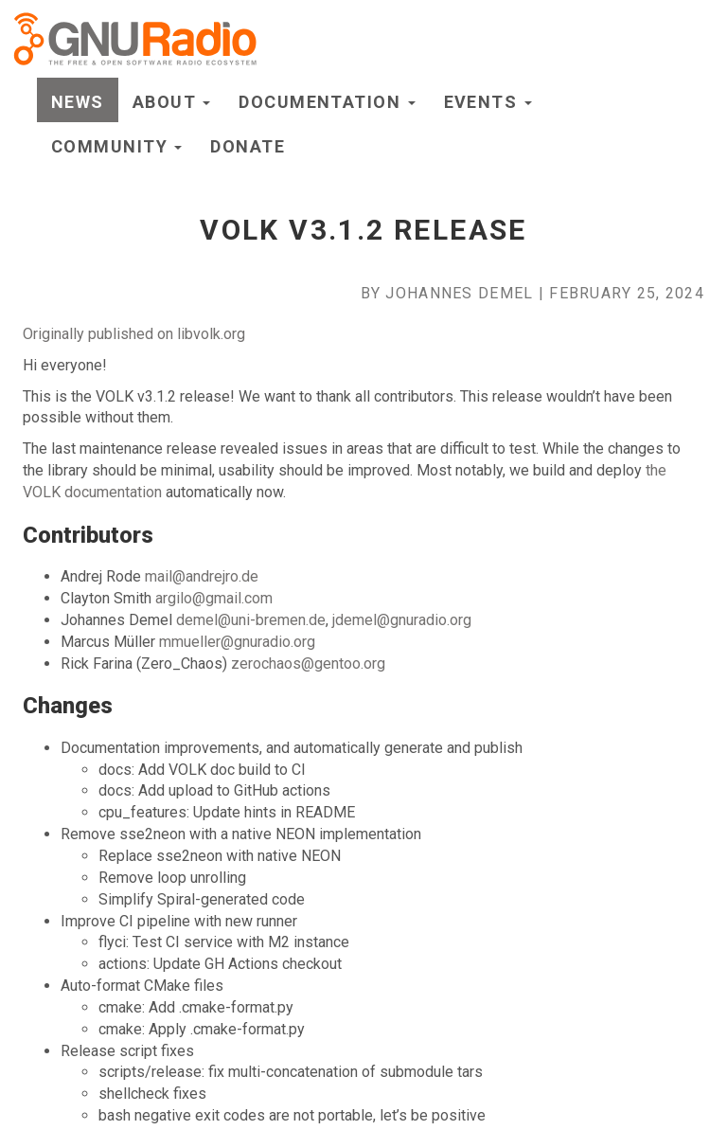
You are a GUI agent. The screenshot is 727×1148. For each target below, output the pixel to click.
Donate (247, 146)
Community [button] (116, 146)
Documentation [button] (327, 102)
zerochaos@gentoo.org (308, 664)
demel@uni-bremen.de (251, 620)
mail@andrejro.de (201, 576)
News (77, 102)
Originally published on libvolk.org (134, 334)
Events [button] (488, 102)
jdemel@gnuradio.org (401, 620)
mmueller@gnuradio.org (237, 642)
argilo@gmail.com (214, 598)
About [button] (172, 102)
